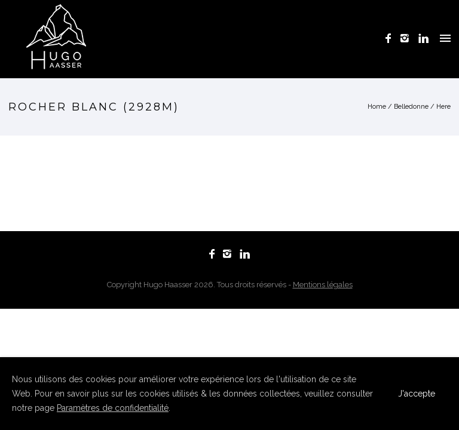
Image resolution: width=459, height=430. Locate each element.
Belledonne (411, 106)
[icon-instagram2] (408, 38)
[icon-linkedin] (423, 38)
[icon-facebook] (391, 38)
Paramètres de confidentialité (113, 408)
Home (377, 106)
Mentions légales (323, 284)
